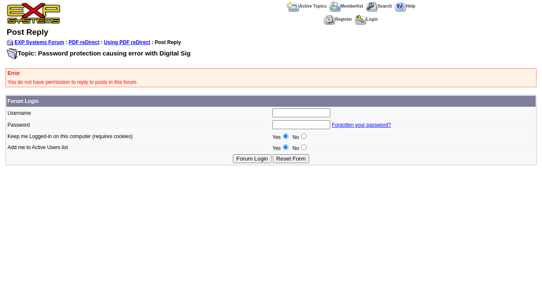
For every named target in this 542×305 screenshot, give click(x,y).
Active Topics (306, 6)
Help (405, 6)
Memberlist (346, 6)
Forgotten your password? (361, 125)
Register (338, 19)
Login (366, 19)
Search (379, 6)
